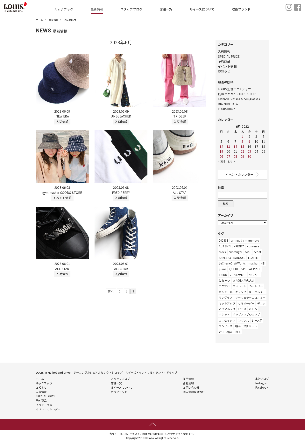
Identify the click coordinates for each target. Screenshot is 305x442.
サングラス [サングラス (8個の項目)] (226, 297)
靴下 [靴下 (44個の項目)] (238, 332)
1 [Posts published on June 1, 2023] (242, 136)
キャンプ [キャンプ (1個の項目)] (240, 292)
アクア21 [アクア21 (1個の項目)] (224, 286)
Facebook (261, 387)
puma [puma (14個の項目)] (222, 269)
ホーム (39, 19)
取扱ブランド (241, 9)
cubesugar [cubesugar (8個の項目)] (236, 252)
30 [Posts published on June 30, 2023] (249, 156)
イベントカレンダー (242, 174)
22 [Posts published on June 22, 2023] (242, 151)
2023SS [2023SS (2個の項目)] (223, 240)
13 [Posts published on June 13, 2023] (228, 146)
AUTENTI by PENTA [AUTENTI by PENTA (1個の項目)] (232, 246)
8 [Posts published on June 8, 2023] (242, 141)
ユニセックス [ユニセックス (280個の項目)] (227, 320)
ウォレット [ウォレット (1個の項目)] (240, 286)
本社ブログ (262, 379)
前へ (111, 291)
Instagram (262, 383)
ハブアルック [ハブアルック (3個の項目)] (227, 309)
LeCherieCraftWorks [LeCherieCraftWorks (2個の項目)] (232, 263)
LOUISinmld (227, 108)
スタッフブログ (131, 9)
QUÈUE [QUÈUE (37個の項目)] (234, 269)
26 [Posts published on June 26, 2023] (221, 156)
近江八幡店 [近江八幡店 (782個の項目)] (226, 332)
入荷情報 (224, 51)
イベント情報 (227, 66)
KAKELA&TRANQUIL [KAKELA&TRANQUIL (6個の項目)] (232, 258)
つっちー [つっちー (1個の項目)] (254, 275)
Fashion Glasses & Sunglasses (239, 99)
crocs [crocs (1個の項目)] (222, 252)
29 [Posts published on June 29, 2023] (242, 156)
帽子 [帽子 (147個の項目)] (238, 326)
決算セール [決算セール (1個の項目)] (250, 326)
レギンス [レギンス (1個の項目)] (243, 320)
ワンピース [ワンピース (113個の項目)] (225, 326)
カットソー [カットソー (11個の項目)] (256, 286)
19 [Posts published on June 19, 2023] (221, 151)
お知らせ (224, 71)
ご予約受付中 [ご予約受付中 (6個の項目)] (238, 275)
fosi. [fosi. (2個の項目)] (248, 252)
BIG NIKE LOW (228, 103)
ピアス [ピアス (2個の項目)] (242, 309)
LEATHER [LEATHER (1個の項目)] (254, 258)
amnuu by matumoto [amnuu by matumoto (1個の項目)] (245, 240)
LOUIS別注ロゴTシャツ (234, 89)
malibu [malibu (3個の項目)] (253, 263)
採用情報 (188, 379)
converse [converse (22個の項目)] (253, 246)
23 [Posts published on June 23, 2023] (249, 151)
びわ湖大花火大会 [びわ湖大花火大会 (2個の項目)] (244, 280)
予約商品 (224, 61)
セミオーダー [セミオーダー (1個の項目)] (246, 303)
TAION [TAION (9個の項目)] (223, 275)
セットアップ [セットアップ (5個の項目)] (227, 303)
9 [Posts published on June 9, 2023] (249, 141)
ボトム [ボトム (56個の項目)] (253, 309)
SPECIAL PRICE (228, 56)
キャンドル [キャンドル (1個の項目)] (226, 292)
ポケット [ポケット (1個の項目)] (224, 315)
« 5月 (221, 161)
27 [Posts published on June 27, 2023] (228, 156)
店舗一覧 (166, 9)
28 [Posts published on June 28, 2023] (235, 156)
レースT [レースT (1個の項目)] (257, 320)
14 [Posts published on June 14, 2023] (235, 146)
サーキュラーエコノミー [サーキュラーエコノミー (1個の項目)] (250, 297)
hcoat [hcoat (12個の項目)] (257, 252)
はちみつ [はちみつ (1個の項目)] (224, 280)
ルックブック (63, 9)
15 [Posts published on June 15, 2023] (242, 146)
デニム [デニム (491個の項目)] (261, 303)
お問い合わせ (191, 387)
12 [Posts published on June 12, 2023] (221, 146)
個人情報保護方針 (194, 392)
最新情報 (97, 9)
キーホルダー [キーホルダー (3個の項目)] (257, 292)
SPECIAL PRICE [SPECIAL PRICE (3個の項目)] (251, 269)
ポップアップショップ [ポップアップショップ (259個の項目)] (246, 315)
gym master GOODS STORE (238, 93)
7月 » (231, 161)
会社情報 (188, 383)
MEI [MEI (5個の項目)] (262, 263)
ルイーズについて (202, 9)
